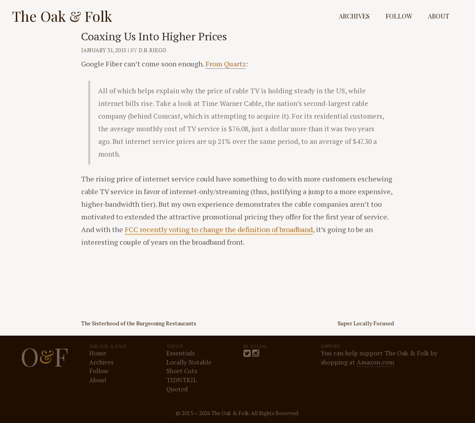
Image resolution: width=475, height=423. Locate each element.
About (438, 16)
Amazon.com (375, 362)
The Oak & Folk (62, 15)
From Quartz (225, 63)
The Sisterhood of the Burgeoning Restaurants (138, 323)
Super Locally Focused (366, 323)
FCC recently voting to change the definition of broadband (219, 229)
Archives (354, 16)
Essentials (180, 353)
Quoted (177, 389)
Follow (399, 16)
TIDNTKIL (181, 380)
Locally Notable (188, 362)
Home (97, 353)
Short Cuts (181, 370)
